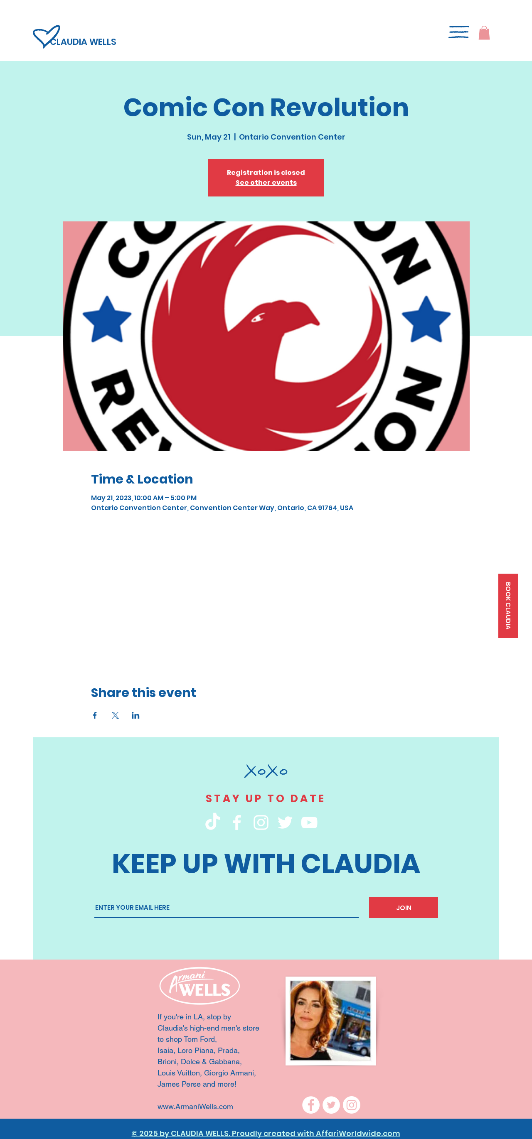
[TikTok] (213, 822)
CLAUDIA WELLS (83, 42)
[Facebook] (311, 1105)
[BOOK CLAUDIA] (508, 606)
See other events (266, 182)
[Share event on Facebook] (95, 715)
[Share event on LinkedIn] (136, 715)
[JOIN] (403, 907)
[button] (484, 32)
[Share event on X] (115, 715)
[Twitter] (331, 1105)
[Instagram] (351, 1105)
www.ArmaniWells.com (196, 1106)
